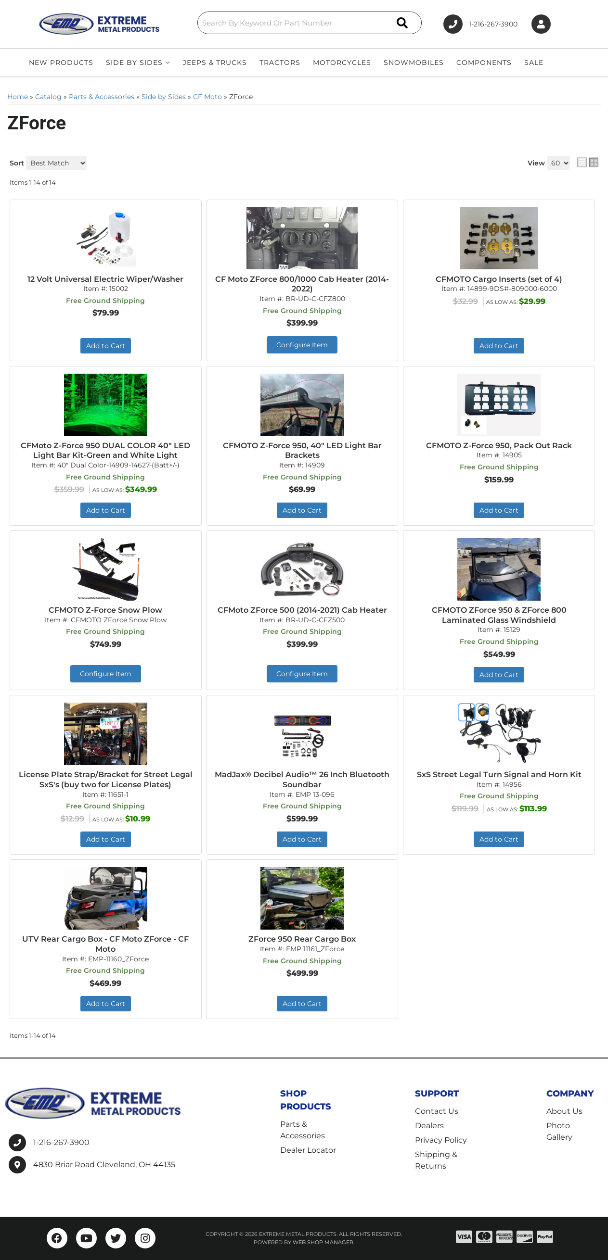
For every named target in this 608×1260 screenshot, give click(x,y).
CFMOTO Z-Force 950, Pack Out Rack (499, 445)
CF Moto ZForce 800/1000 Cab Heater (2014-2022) (302, 284)
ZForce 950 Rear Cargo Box (302, 939)
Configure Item (302, 344)
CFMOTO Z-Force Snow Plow (105, 610)
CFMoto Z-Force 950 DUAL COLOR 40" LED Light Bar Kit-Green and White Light (105, 450)
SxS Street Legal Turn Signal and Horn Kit (499, 774)
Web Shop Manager (323, 1242)
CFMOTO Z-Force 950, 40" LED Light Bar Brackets (302, 450)
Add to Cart (105, 345)
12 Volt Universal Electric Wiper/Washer (105, 279)
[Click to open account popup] (541, 24)
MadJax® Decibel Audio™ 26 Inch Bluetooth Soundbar (302, 779)
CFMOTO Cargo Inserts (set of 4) (499, 279)
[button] (309, 23)
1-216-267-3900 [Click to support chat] (480, 24)
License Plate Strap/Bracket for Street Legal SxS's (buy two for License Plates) (106, 779)
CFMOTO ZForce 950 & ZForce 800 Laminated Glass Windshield (499, 615)
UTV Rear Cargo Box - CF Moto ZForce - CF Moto (105, 944)
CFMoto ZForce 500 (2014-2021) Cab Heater (302, 610)
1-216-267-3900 (61, 1142)
